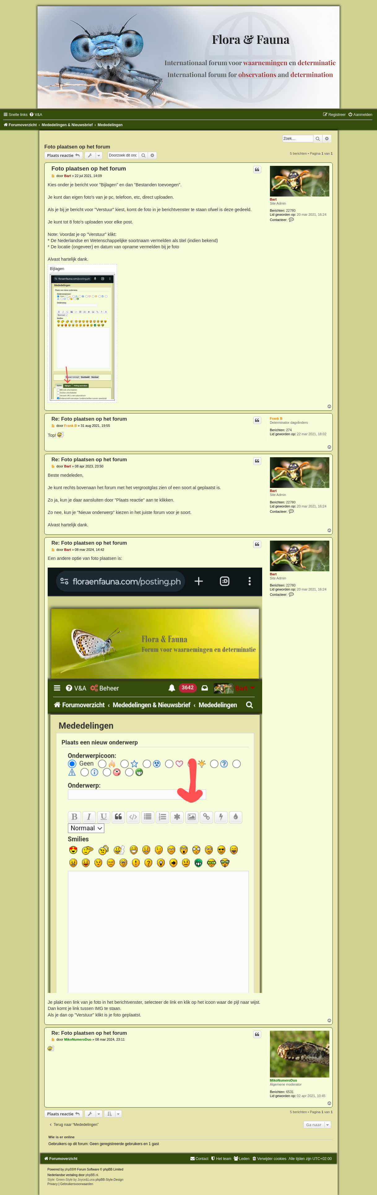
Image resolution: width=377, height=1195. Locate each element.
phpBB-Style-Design (109, 1179)
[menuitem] (35, 115)
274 (289, 430)
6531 (289, 1092)
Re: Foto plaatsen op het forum (89, 419)
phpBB (69, 1169)
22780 (291, 210)
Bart (273, 199)
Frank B (276, 418)
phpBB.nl (91, 1175)
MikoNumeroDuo (283, 1080)
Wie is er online (61, 1137)
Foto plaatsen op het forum (77, 146)
